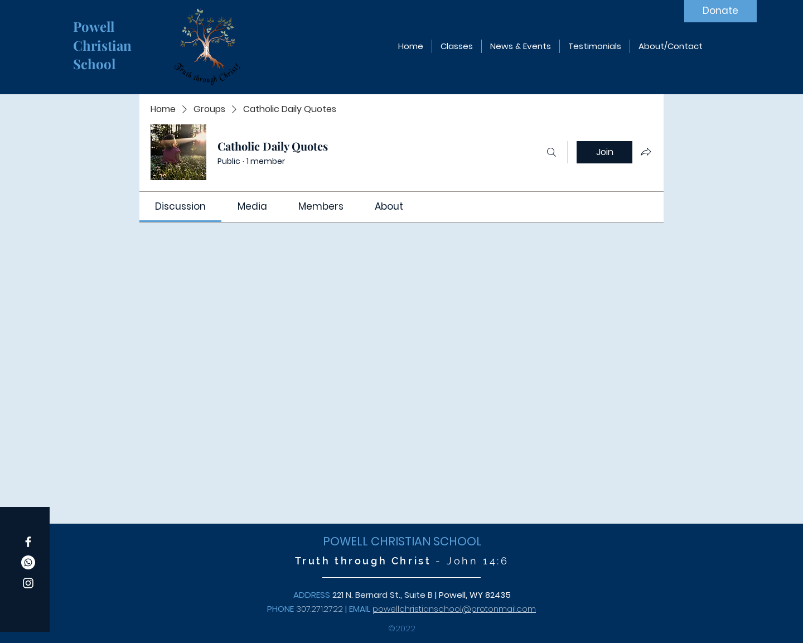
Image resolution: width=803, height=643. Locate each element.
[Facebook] (28, 542)
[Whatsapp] (28, 562)
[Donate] (720, 11)
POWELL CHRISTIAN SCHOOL (402, 541)
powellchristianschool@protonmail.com (454, 609)
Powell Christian (104, 35)
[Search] (551, 152)
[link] (180, 206)
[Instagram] (28, 583)
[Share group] (645, 151)
